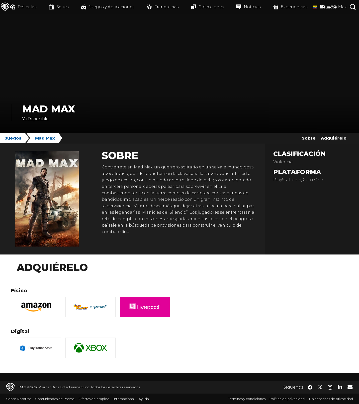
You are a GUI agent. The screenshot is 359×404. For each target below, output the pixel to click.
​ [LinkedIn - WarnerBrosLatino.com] (340, 386)
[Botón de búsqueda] (353, 7)
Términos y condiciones (247, 399)
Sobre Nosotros (18, 399)
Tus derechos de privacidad (331, 399)
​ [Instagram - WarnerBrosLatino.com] (330, 387)
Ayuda (144, 399)
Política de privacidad (287, 399)
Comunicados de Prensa (55, 399)
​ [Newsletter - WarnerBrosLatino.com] (350, 387)
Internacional (124, 399)
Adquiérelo (334, 138)
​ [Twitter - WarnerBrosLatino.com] (320, 387)
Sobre (309, 138)
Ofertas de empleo (94, 399)
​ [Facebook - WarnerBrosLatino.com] (310, 387)
